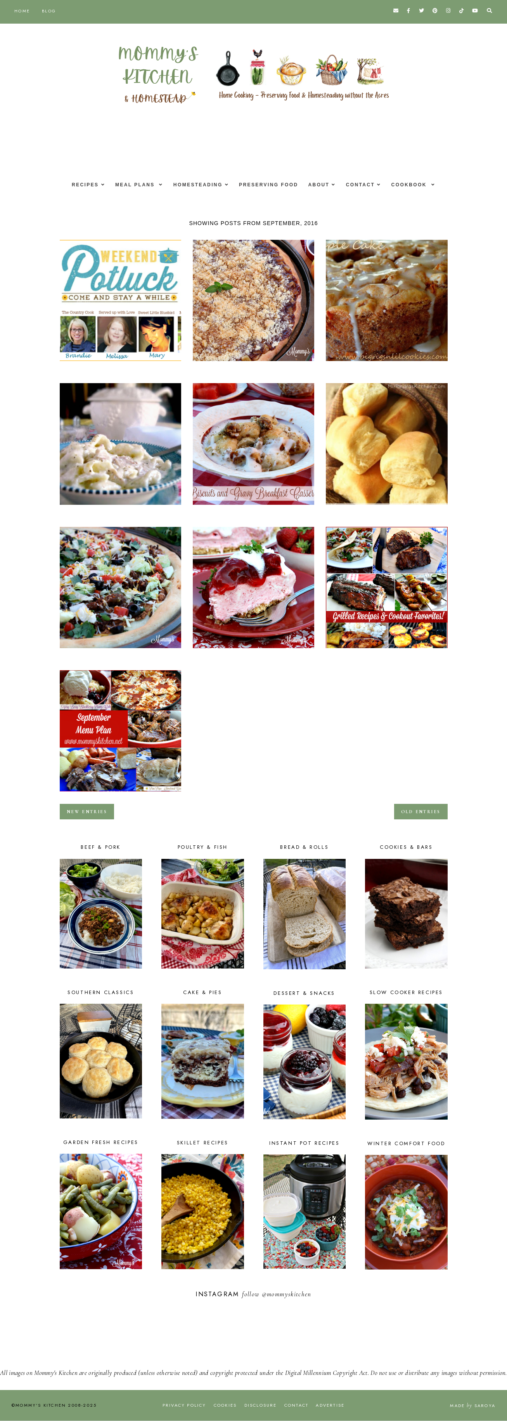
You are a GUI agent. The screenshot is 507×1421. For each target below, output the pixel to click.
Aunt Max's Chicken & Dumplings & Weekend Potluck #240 (120, 507)
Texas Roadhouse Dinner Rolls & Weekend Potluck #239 (386, 507)
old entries (420, 811)
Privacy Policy (184, 1405)
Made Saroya (472, 1405)
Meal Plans (131, 185)
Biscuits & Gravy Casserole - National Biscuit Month (253, 507)
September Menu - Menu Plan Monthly (120, 793)
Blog (49, 11)
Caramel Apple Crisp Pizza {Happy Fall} (253, 363)
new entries (87, 811)
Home (22, 11)
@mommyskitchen (286, 1294)
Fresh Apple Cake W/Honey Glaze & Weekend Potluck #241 (386, 363)
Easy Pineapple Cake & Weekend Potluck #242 (120, 363)
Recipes (78, 185)
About (321, 185)
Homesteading (195, 185)
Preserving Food (268, 185)
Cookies (225, 1405)
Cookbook (417, 185)
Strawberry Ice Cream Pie (253, 650)
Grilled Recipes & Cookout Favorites (386, 650)
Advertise (330, 1405)
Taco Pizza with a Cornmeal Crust (120, 650)
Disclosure (260, 1405)
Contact (364, 185)
